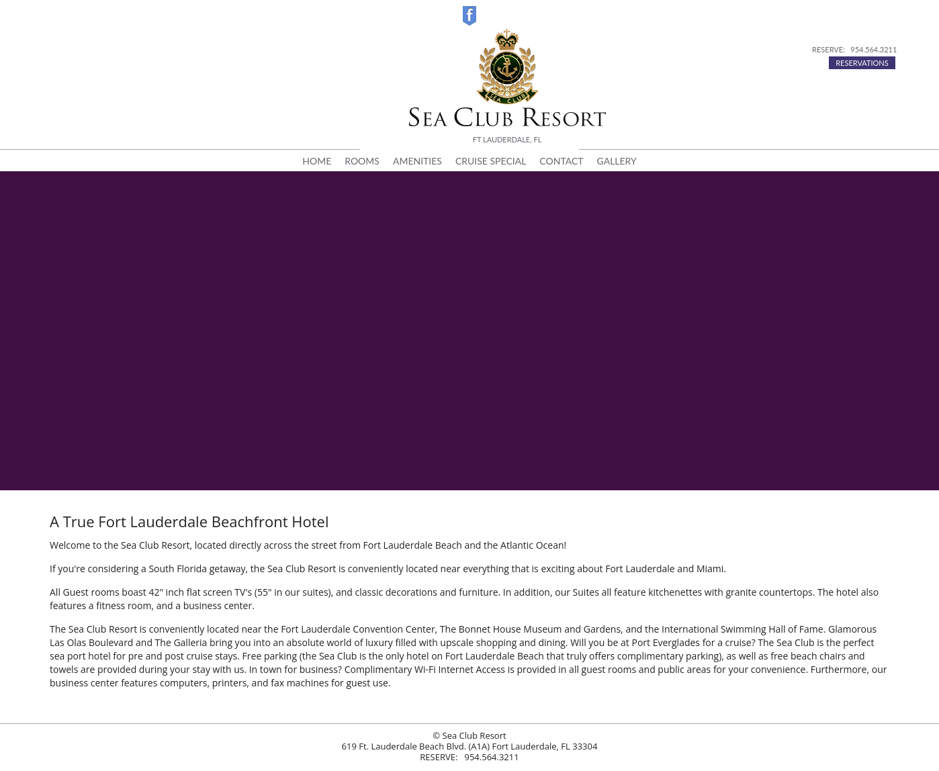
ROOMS (362, 161)
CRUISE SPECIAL (490, 161)
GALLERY (617, 161)
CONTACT (561, 161)
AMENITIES (417, 161)
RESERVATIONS (862, 62)
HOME (316, 161)
